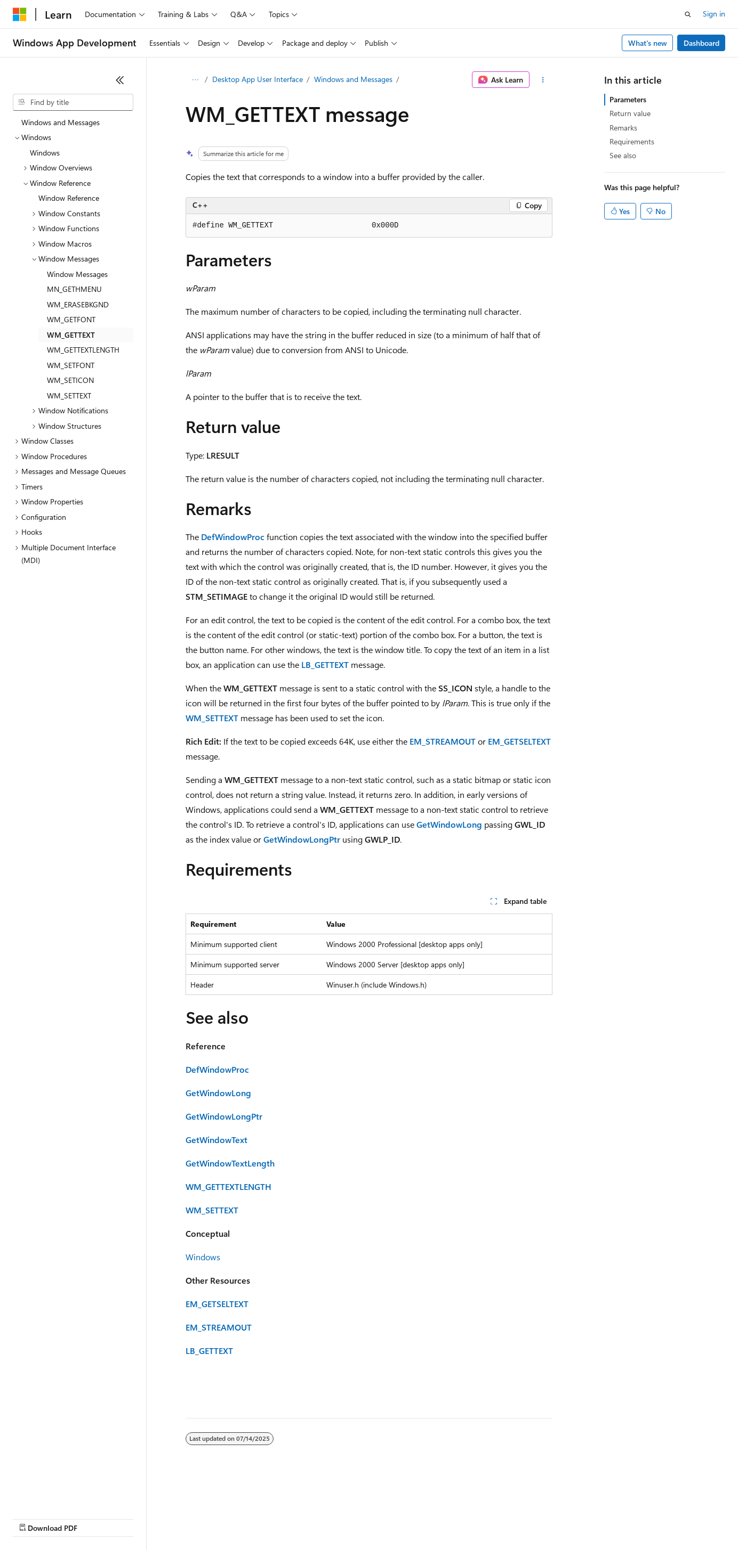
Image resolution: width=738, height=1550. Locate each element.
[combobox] (73, 102)
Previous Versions (96, 1518)
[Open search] (688, 14)
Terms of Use (389, 1518)
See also (622, 155)
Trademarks (442, 1518)
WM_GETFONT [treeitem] (71, 319)
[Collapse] (120, 79)
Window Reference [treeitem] (68, 198)
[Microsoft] (20, 14)
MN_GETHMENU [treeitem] (74, 289)
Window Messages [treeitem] (77, 274)
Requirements (631, 141)
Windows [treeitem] (45, 153)
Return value (630, 113)
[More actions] (543, 79)
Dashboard (701, 43)
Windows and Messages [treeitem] (60, 122)
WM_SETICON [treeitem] (70, 380)
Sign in (714, 14)
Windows (203, 1256)
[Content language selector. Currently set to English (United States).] (61, 1492)
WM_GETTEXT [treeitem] (71, 335)
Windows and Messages (353, 79)
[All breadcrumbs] (195, 79)
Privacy (233, 1518)
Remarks (623, 128)
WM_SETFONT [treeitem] (70, 365)
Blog (145, 1518)
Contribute (190, 1518)
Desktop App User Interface (257, 79)
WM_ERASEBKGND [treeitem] (78, 304)
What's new (647, 43)
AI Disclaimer (34, 1518)
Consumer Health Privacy (306, 1518)
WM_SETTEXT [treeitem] (69, 395)
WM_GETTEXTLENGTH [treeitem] (83, 350)
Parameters (627, 99)
